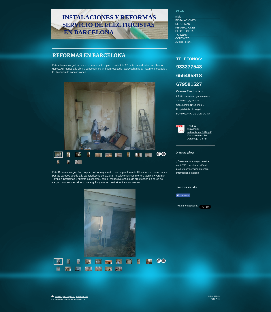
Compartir (183, 195)
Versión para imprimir (63, 296)
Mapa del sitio (82, 296)
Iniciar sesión (214, 296)
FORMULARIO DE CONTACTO (193, 113)
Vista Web (215, 299)
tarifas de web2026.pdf (199, 132)
